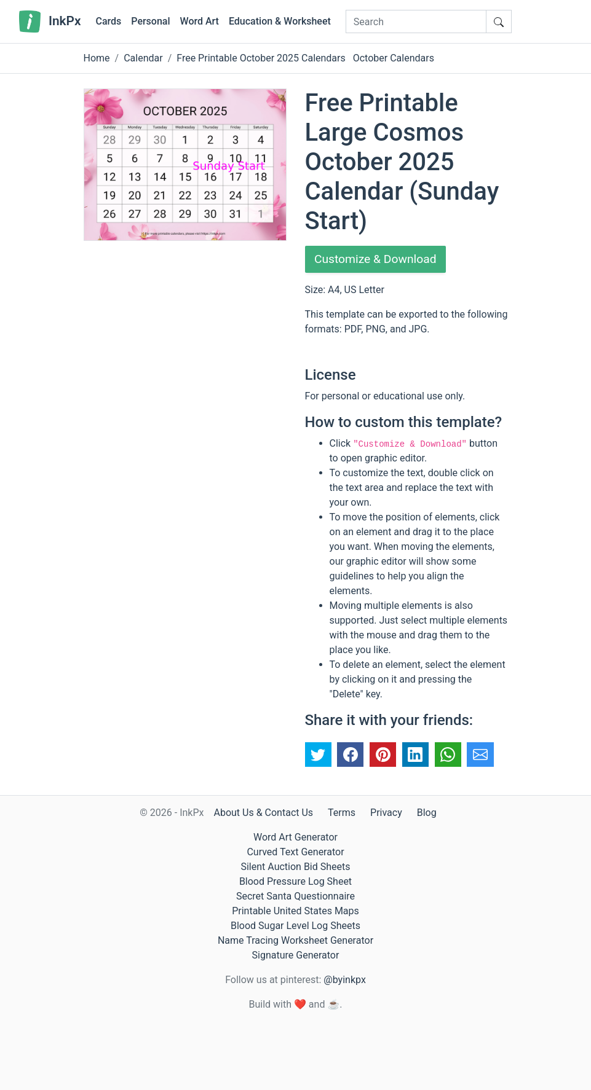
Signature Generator (295, 955)
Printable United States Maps (295, 911)
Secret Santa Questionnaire (295, 896)
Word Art (199, 21)
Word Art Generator (295, 837)
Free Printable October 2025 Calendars (261, 58)
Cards (108, 21)
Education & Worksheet (280, 21)
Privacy (386, 812)
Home (97, 58)
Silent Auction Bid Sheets (295, 866)
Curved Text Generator (295, 852)
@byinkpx (344, 980)
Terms (341, 812)
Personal (150, 21)
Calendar (143, 58)
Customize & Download (378, 260)
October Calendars (393, 58)
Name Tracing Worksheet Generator (295, 940)
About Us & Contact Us (263, 812)
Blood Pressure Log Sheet (295, 881)
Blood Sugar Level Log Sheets (295, 925)
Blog (427, 812)
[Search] (416, 21)
